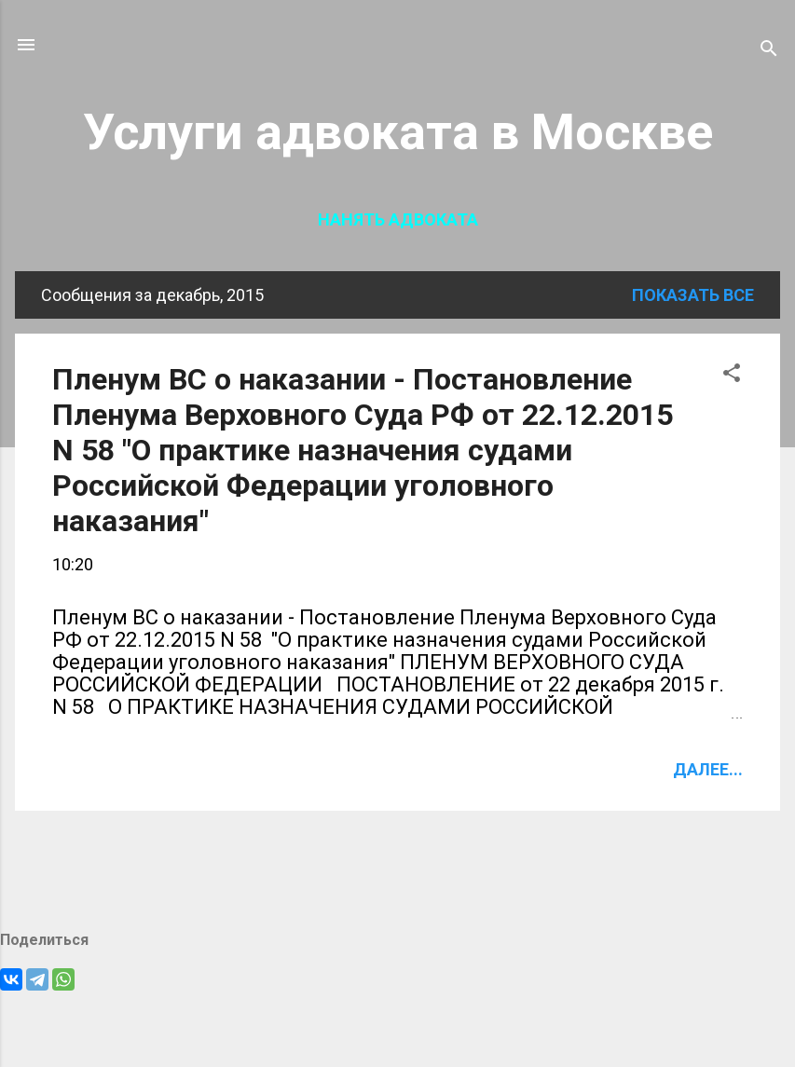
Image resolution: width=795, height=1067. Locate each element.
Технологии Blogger (397, 1018)
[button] (731, 376)
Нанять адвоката (398, 219)
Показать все (693, 295)
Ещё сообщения (397, 870)
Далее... (708, 769)
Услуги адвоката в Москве (398, 132)
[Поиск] (769, 50)
